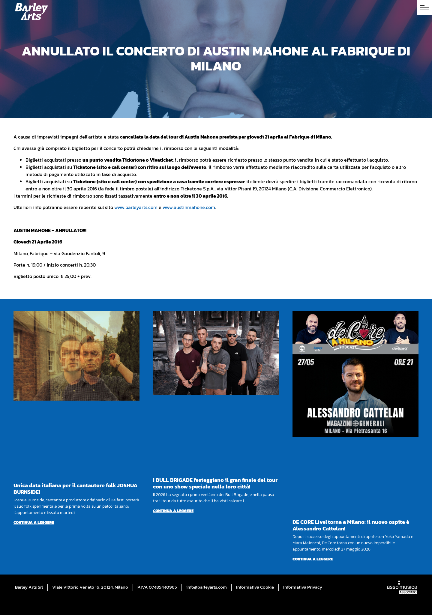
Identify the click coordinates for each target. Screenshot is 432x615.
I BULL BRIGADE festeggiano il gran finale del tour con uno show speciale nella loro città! (215, 483)
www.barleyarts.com (136, 207)
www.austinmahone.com (189, 207)
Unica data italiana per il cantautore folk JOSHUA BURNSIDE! (75, 488)
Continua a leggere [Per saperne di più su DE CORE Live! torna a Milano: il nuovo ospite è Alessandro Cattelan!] (312, 559)
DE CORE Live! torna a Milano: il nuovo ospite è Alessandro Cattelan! (350, 525)
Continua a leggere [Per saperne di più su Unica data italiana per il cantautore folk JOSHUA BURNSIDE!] (34, 522)
